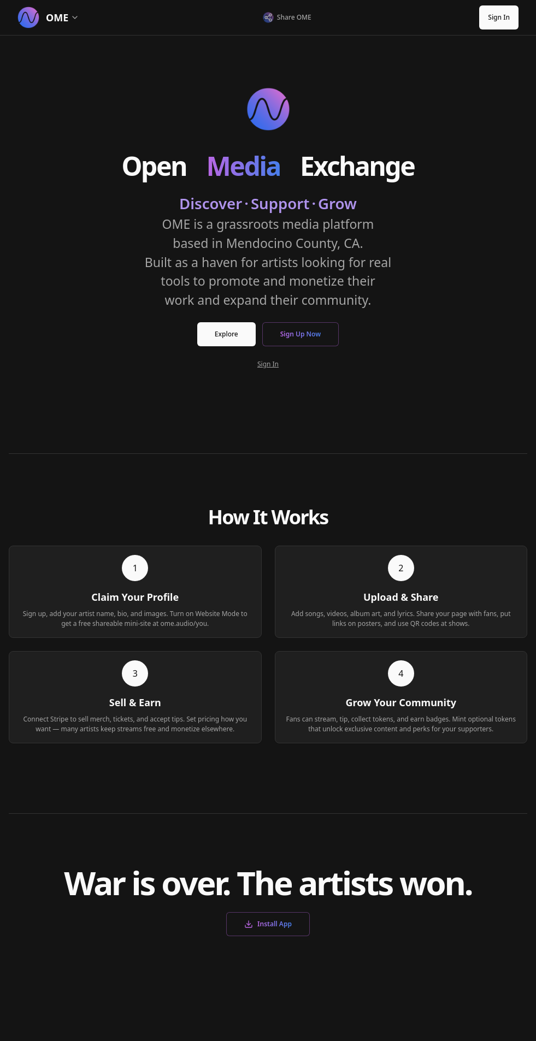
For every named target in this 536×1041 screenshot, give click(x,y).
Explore (226, 334)
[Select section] (82, 17)
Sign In (499, 17)
